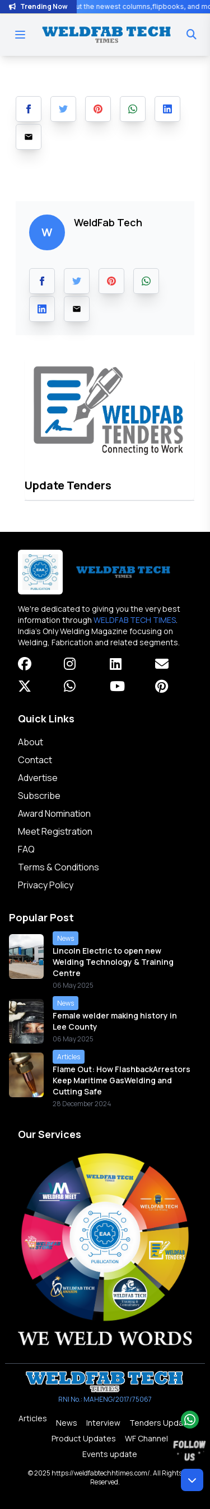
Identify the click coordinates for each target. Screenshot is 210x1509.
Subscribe (39, 795)
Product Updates (84, 1438)
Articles (32, 1418)
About (30, 742)
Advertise (38, 778)
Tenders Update (160, 1422)
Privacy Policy (45, 885)
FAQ (26, 849)
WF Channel (146, 1438)
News (66, 1422)
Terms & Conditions (58, 867)
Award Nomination (54, 813)
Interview (103, 1422)
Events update (109, 1454)
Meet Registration (55, 831)
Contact (35, 760)
